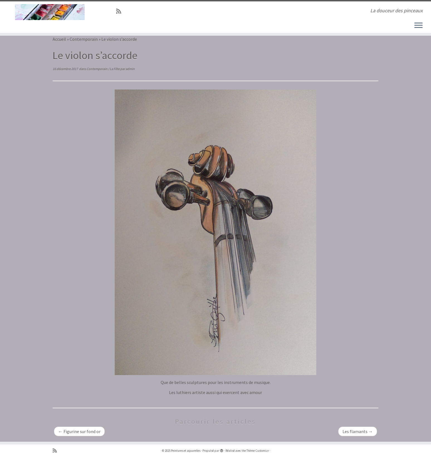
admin (130, 69)
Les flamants (357, 431)
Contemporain (84, 39)
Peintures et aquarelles (185, 451)
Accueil (59, 39)
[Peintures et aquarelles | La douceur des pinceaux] (49, 12)
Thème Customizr (257, 451)
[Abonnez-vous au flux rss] (120, 11)
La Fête (115, 69)
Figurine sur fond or (79, 431)
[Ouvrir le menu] (418, 25)
